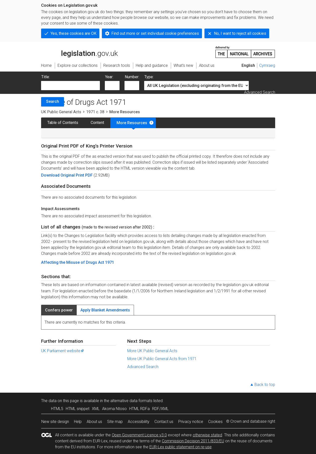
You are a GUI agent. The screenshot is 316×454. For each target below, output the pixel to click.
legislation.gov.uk (79, 52)
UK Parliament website (62, 350)
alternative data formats (131, 400)
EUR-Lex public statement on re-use (180, 447)
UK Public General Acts (61, 112)
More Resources (132, 122)
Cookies (215, 421)
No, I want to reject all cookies (240, 33)
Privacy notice (190, 421)
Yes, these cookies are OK (73, 33)
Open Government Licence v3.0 (139, 435)
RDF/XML (160, 408)
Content (97, 122)
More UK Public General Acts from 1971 (162, 358)
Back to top (264, 384)
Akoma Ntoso (114, 408)
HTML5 (57, 408)
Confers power (59, 310)
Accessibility (138, 421)
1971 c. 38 (95, 112)
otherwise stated (207, 435)
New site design (55, 421)
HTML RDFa (139, 408)
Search (52, 101)
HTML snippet (77, 408)
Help (78, 421)
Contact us (163, 421)
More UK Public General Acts (152, 350)
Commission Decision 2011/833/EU (193, 441)
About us (94, 421)
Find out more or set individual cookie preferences (155, 33)
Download (51, 175)
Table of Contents (62, 122)
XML (96, 408)
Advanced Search (259, 92)
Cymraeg (267, 65)
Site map (115, 421)
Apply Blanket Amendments (105, 310)
